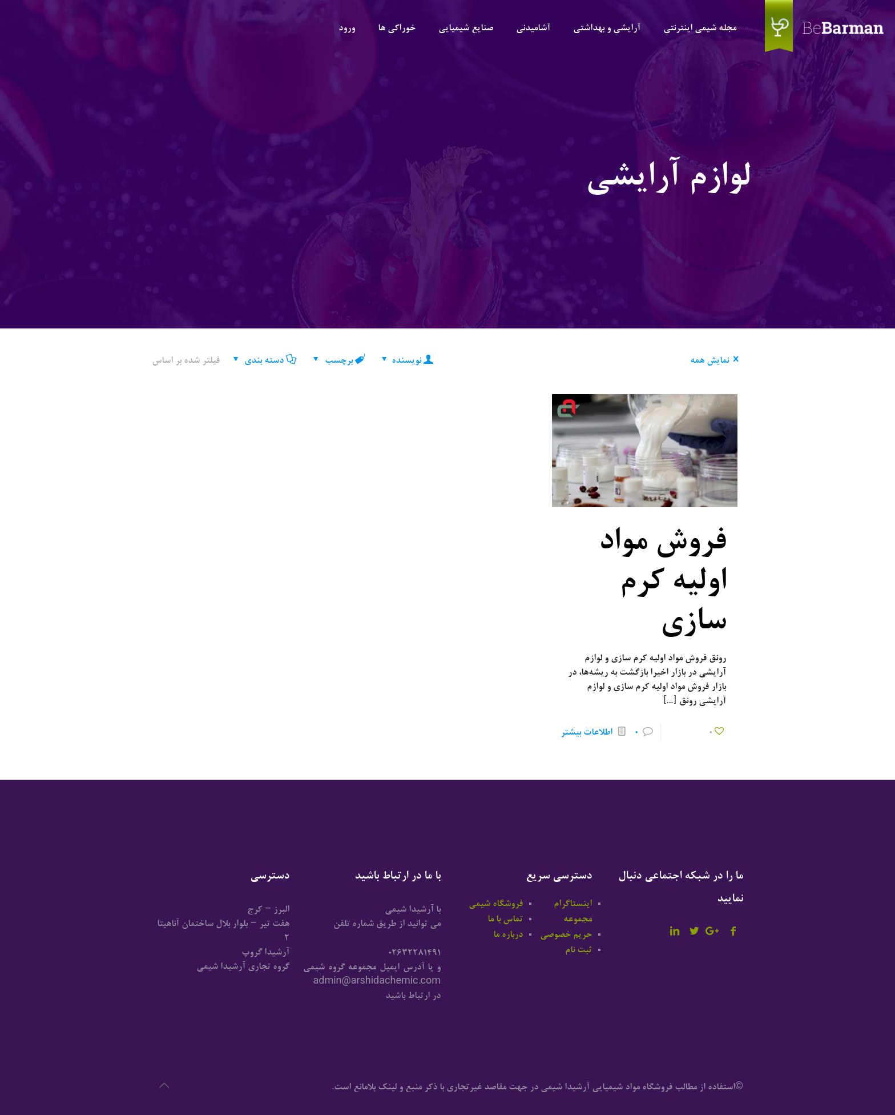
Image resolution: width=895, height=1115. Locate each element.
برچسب (337, 361)
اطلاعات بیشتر (586, 733)
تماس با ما (505, 920)
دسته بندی (263, 361)
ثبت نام (578, 950)
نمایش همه (716, 361)
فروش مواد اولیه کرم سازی (662, 583)
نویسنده (406, 361)
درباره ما (508, 935)
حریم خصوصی (566, 935)
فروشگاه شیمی (496, 904)
